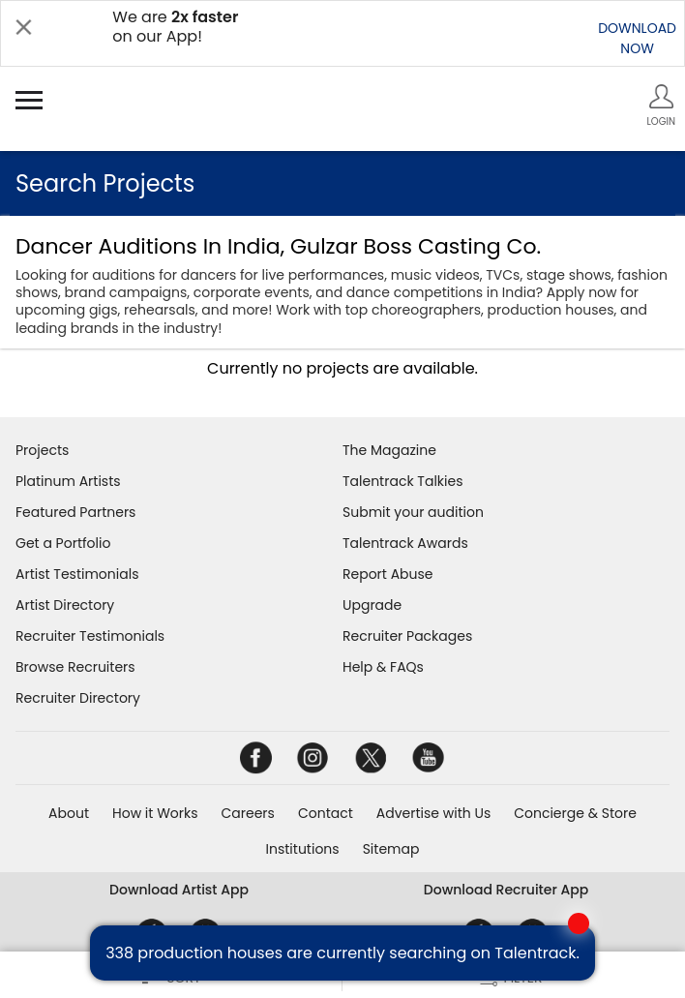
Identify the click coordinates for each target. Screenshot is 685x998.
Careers (248, 813)
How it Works (155, 813)
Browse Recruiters (75, 667)
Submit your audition (413, 512)
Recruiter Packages (407, 636)
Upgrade (372, 605)
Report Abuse (387, 574)
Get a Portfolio (62, 543)
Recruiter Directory (77, 698)
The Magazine (389, 450)
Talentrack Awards (405, 543)
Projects (42, 450)
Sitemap (391, 849)
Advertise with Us (433, 813)
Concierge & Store (575, 813)
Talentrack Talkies (402, 481)
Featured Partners (75, 512)
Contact (325, 813)
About (68, 813)
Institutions (303, 849)
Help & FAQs (383, 667)
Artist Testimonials (76, 574)
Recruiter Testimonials (89, 636)
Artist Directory (64, 605)
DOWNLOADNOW (637, 38)
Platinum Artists (68, 481)
